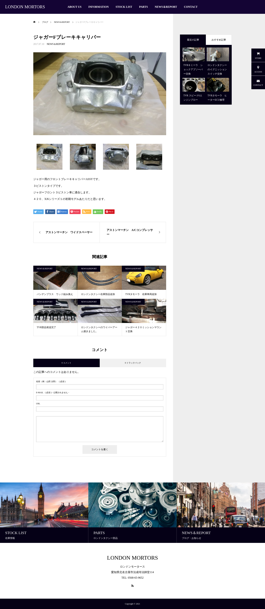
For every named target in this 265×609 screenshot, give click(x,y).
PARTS (143, 6)
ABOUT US (74, 6)
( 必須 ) (51, 381)
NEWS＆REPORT (166, 6)
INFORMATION (98, 6)
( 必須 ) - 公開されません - (52, 393)
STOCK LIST (124, 6)
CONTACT (191, 6)
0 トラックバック (133, 363)
